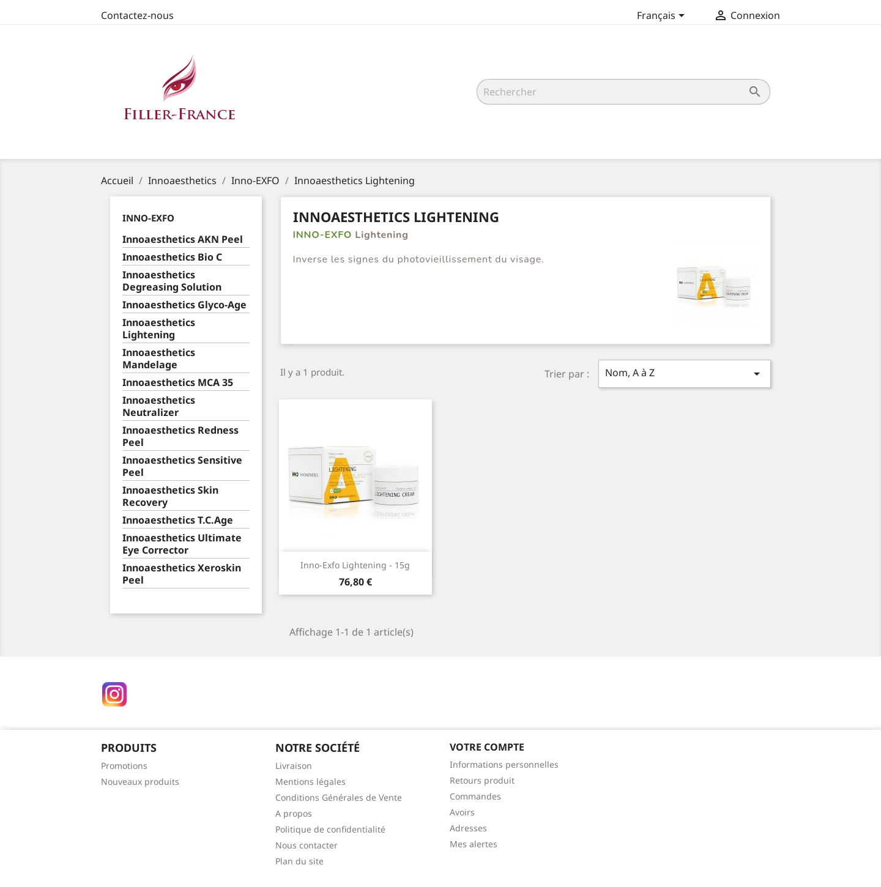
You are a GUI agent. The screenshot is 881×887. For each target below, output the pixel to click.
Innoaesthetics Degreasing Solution (171, 281)
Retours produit (482, 780)
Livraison (293, 765)
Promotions (124, 765)
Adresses (468, 828)
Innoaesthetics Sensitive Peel (182, 466)
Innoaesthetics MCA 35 (177, 382)
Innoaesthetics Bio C (172, 257)
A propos (293, 813)
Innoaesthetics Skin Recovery (170, 496)
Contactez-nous (137, 15)
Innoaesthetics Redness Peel (180, 436)
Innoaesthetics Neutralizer (158, 406)
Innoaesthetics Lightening (158, 328)
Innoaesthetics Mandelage (158, 358)
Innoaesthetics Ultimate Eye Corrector (182, 544)
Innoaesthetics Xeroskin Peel (181, 574)
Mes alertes (473, 844)
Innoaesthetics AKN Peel (182, 239)
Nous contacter (306, 845)
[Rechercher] (623, 92)
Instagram (114, 694)
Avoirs (462, 812)
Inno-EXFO (148, 218)
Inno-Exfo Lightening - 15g (355, 565)
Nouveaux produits (140, 781)
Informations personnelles (504, 764)
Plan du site (299, 861)
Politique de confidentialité (330, 829)
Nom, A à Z (684, 373)
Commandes (475, 796)
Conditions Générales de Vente (338, 797)
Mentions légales (310, 781)
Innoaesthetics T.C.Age (177, 520)
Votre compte (487, 747)
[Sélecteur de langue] (663, 16)
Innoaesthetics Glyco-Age (184, 305)
